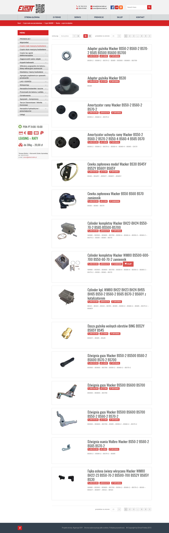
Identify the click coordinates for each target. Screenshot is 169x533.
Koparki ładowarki (27, 62)
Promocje (99, 17)
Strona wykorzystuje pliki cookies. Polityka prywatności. (104, 528)
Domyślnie (68, 36)
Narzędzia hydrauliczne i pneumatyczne (29, 110)
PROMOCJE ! (25, 39)
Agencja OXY (78, 528)
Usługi (22, 114)
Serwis (77, 17)
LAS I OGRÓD (25, 81)
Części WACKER (49, 23)
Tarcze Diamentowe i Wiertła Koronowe (31, 104)
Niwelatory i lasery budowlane (31, 72)
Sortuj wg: (55, 36)
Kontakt (140, 17)
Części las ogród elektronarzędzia (26, 54)
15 (116, 36)
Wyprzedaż (24, 42)
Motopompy (24, 85)
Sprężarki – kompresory (29, 99)
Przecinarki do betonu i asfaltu (31, 92)
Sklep (120, 17)
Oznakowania (25, 95)
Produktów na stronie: (102, 36)
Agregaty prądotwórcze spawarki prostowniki (32, 76)
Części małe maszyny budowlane (32, 23)
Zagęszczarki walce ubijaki (30, 59)
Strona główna (32, 17)
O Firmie (57, 17)
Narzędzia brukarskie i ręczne (31, 88)
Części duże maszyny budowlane (33, 49)
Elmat (19, 23)
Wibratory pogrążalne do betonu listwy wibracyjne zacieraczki (32, 67)
